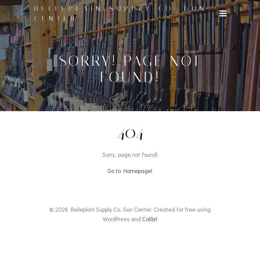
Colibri (150, 219)
